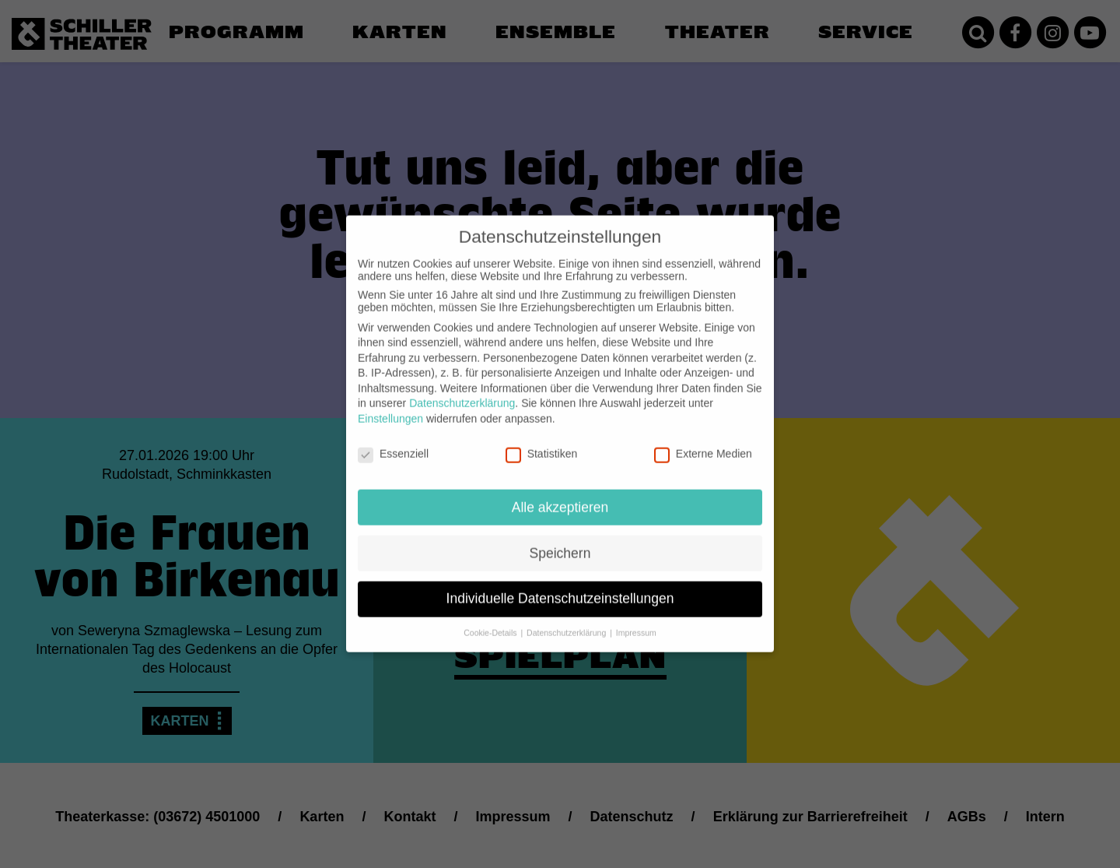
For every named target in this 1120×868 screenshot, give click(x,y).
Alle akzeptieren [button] (560, 496)
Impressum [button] (636, 622)
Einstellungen (390, 408)
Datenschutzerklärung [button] (567, 622)
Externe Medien (703, 443)
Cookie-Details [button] (491, 622)
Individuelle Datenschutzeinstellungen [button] (560, 588)
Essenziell (393, 443)
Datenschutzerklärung (462, 393)
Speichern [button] (560, 542)
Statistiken (542, 443)
